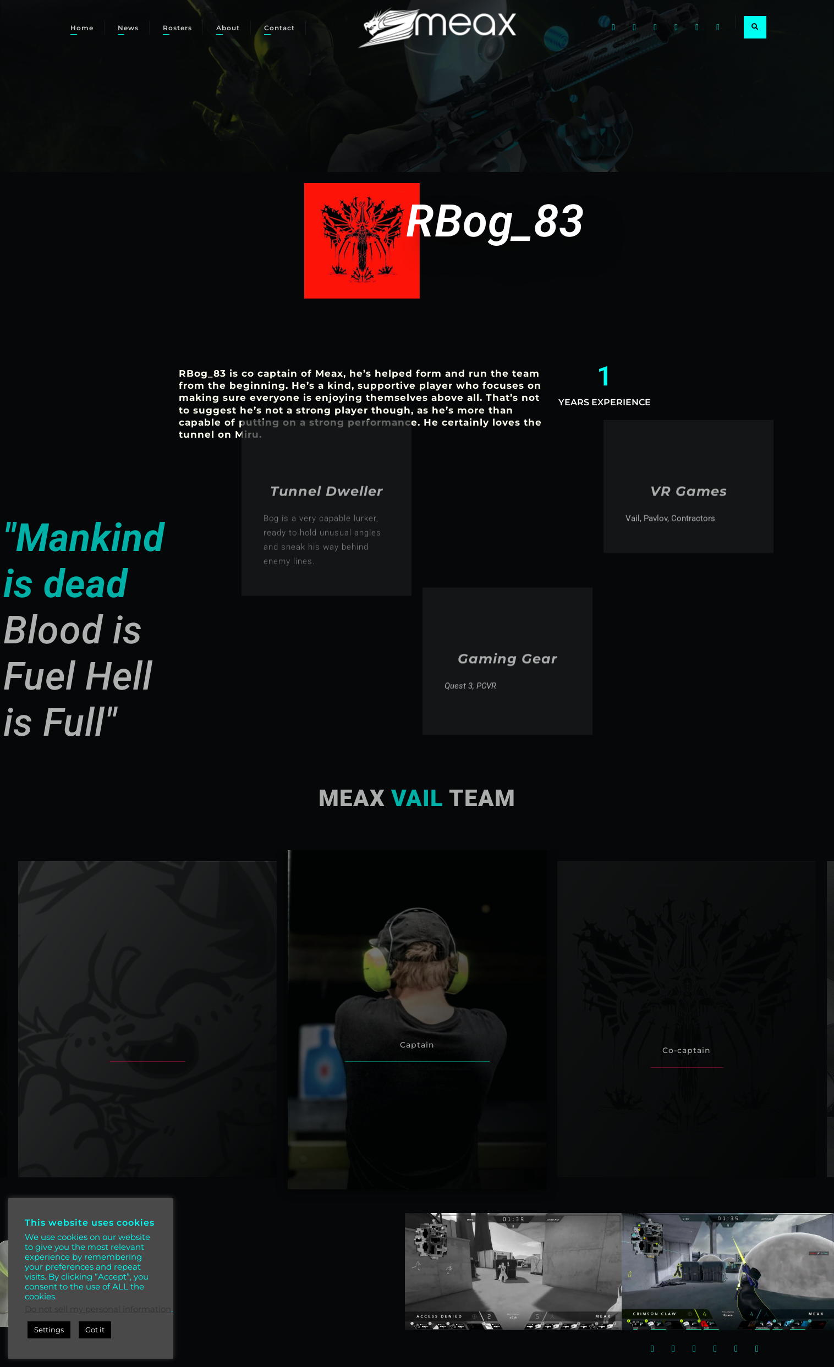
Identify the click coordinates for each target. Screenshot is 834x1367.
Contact (279, 28)
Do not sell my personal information (98, 1309)
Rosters (177, 28)
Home (82, 28)
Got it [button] (95, 1329)
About (228, 28)
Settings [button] (49, 1329)
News (128, 28)
